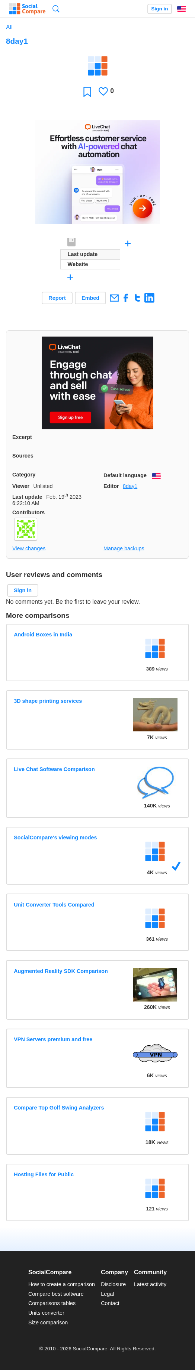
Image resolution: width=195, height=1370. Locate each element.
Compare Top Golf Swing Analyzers (59, 1108)
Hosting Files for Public (44, 1174)
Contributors (28, 512)
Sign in (159, 9)
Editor (111, 486)
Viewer (20, 486)
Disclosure (113, 1284)
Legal (107, 1294)
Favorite (87, 91)
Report (56, 298)
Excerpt (22, 437)
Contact (110, 1303)
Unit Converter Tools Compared (54, 905)
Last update (27, 497)
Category (23, 475)
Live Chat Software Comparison (54, 769)
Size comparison (48, 1322)
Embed (90, 298)
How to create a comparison (61, 1284)
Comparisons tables (52, 1303)
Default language (125, 475)
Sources (22, 456)
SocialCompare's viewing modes (55, 837)
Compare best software (56, 1294)
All (9, 27)
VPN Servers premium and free (53, 1039)
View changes (28, 548)
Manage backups (123, 548)
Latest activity (150, 1284)
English (181, 9)
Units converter (46, 1313)
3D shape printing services (48, 701)
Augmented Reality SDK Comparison (61, 971)
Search (56, 8)
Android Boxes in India (43, 635)
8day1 (130, 486)
